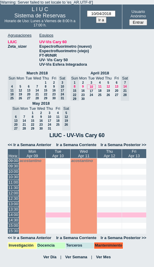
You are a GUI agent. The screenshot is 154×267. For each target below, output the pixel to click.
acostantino (31, 160)
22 (45, 94)
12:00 (13, 193)
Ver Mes (103, 257)
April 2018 (100, 73)
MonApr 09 (32, 153)
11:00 (13, 182)
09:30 (13, 166)
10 (91, 86)
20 (28, 94)
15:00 (13, 225)
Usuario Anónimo (138, 13)
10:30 (13, 177)
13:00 (13, 204)
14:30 (13, 220)
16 (54, 90)
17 (91, 91)
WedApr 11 (83, 153)
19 (20, 94)
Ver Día (50, 257)
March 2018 (37, 73)
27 (28, 98)
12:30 (13, 198)
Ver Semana (76, 257)
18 (99, 90)
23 (54, 94)
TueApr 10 (58, 153)
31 (49, 128)
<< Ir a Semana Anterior (29, 144)
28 (37, 98)
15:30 (13, 231)
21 (37, 94)
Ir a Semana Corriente (76, 144)
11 (99, 86)
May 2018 (41, 103)
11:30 (13, 187)
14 (37, 90)
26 (20, 98)
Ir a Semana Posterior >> (123, 144)
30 (54, 98)
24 (91, 95)
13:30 (13, 209)
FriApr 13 (134, 153)
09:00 (13, 160)
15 (45, 90)
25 (99, 95)
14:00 (13, 214)
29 (45, 98)
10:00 (13, 171)
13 (28, 90)
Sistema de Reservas (39, 16)
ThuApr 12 (109, 153)
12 (20, 90)
